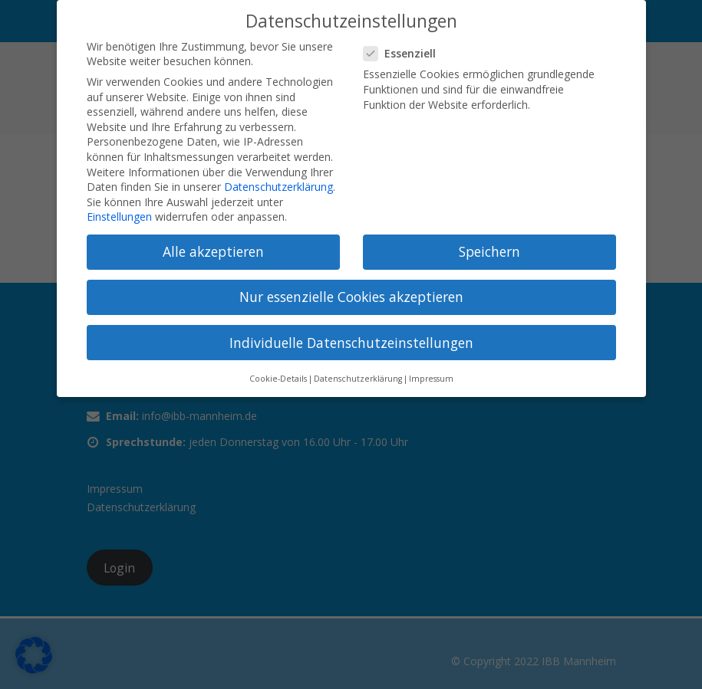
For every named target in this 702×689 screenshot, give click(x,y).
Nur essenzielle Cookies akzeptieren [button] (351, 296)
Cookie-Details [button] (278, 378)
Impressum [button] (431, 378)
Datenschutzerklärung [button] (358, 378)
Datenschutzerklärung (278, 186)
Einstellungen (119, 216)
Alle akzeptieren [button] (213, 251)
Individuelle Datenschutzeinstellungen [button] (351, 342)
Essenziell (404, 53)
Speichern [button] (489, 251)
